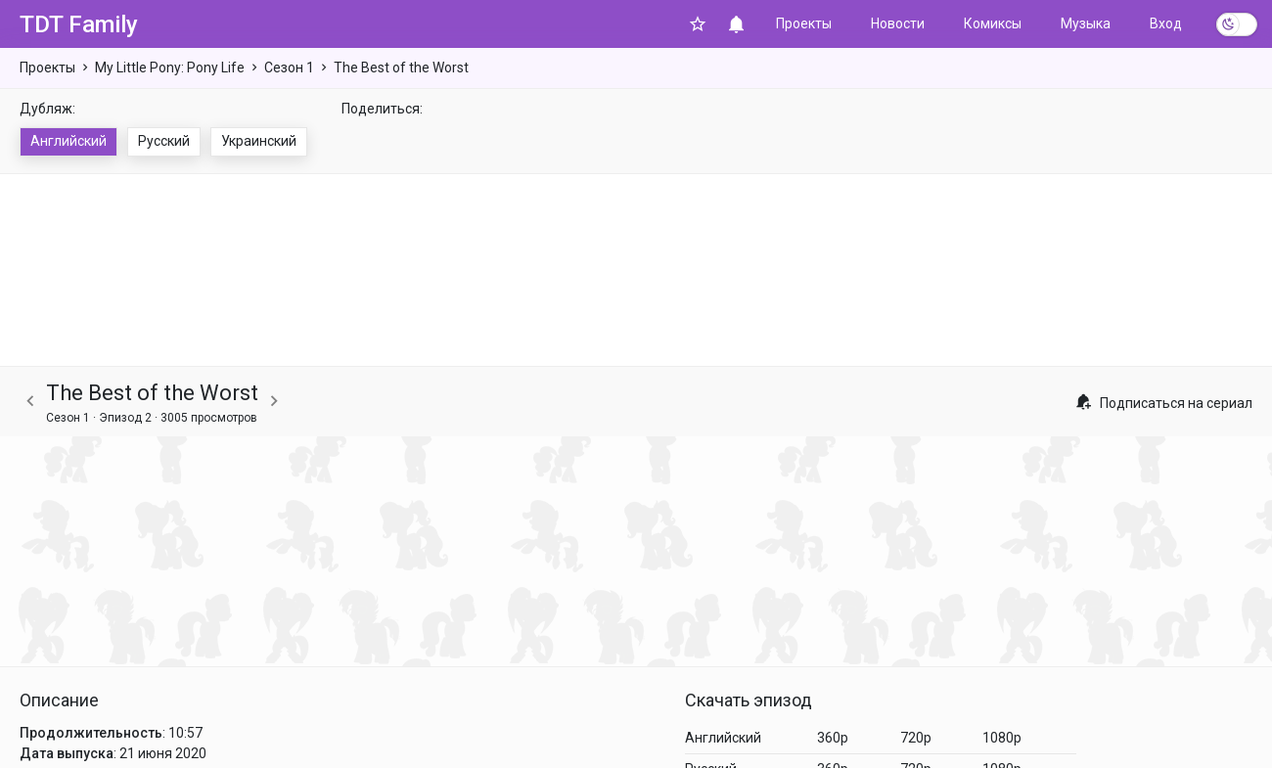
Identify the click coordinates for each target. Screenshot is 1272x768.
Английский (68, 141)
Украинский (258, 141)
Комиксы (993, 23)
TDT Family (79, 24)
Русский (164, 141)
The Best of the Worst (401, 67)
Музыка (1086, 23)
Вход (1166, 23)
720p (915, 737)
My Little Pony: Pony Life (170, 67)
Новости (898, 23)
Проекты (804, 23)
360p (832, 737)
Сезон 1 (289, 67)
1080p (1002, 737)
